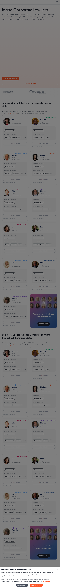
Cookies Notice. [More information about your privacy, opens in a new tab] (47, 581)
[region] (30, 577)
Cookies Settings (22, 585)
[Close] (57, 569)
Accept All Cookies (36, 585)
